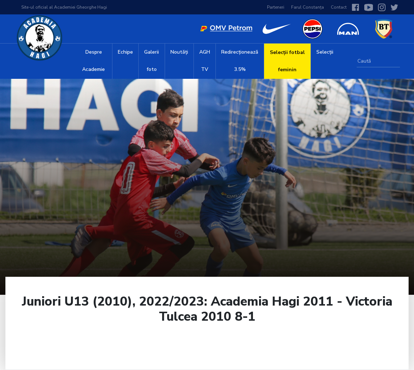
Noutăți (179, 52)
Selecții (324, 52)
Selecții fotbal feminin (287, 61)
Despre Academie (93, 61)
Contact (339, 7)
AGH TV (204, 61)
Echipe (125, 52)
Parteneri (275, 7)
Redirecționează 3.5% (239, 61)
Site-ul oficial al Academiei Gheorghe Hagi (64, 7)
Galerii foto (151, 61)
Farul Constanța (307, 7)
